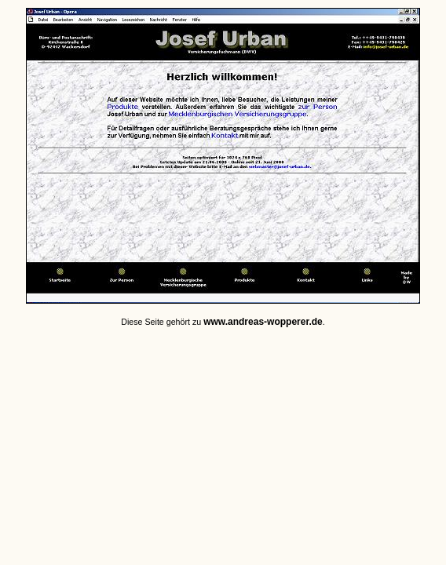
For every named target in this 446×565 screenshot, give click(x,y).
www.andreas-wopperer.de (263, 321)
